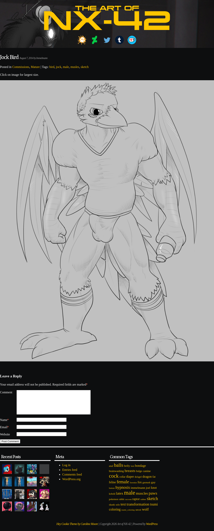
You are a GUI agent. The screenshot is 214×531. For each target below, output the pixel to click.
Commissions (20, 67)
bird (51, 67)
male (66, 67)
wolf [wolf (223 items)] (145, 514)
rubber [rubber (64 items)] (143, 504)
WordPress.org (71, 483)
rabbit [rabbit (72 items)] (121, 504)
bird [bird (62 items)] (132, 470)
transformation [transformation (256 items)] (138, 509)
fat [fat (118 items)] (154, 481)
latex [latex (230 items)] (119, 498)
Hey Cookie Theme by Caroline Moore (77, 528)
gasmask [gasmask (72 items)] (146, 487)
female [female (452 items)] (123, 486)
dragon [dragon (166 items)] (147, 481)
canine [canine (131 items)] (147, 475)
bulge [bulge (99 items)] (139, 475)
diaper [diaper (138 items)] (130, 481)
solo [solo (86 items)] (118, 509)
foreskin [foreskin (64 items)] (133, 487)
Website (5, 439)
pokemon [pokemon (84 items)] (113, 504)
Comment (6, 392)
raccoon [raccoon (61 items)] (128, 504)
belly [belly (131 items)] (127, 470)
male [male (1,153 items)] (129, 497)
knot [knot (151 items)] (154, 492)
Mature (35, 67)
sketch (85, 67)
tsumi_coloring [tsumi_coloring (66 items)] (128, 514)
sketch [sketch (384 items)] (152, 503)
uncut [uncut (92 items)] (138, 514)
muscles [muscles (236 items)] (142, 498)
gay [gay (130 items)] (153, 487)
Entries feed (69, 474)
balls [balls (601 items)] (118, 469)
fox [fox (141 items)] (140, 487)
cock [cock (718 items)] (114, 480)
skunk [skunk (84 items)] (112, 509)
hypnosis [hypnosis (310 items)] (122, 492)
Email (4, 432)
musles (74, 67)
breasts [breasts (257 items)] (130, 475)
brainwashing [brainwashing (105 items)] (116, 475)
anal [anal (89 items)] (111, 470)
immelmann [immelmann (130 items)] (138, 492)
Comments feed (72, 479)
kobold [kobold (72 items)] (112, 498)
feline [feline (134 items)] (112, 487)
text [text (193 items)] (123, 509)
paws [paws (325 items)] (153, 498)
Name (4, 424)
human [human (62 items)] (112, 492)
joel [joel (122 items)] (148, 492)
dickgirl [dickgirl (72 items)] (138, 481)
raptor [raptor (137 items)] (136, 503)
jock (58, 67)
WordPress (152, 528)
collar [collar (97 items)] (122, 481)
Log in (66, 469)
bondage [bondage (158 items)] (140, 470)
